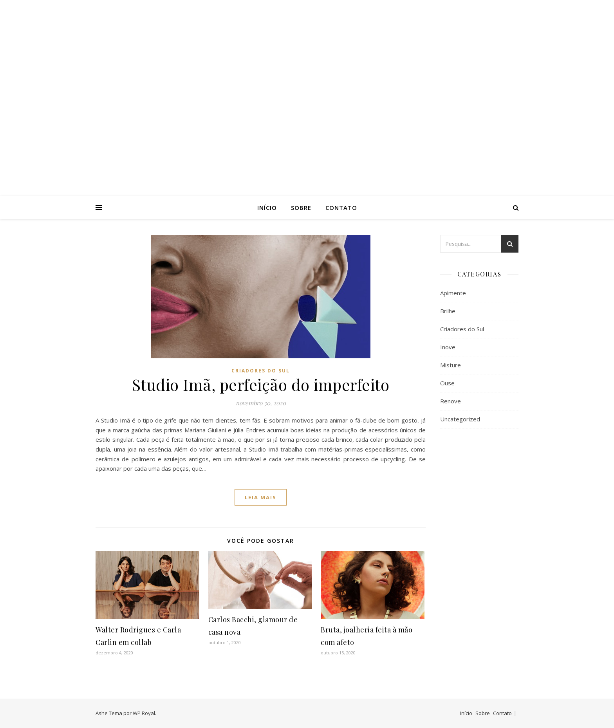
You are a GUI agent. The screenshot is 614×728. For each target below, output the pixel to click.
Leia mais (260, 497)
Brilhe (447, 311)
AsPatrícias (307, 90)
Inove (447, 347)
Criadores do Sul (260, 370)
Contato (341, 207)
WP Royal (144, 713)
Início (267, 207)
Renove (450, 401)
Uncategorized (460, 419)
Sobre (301, 207)
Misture (450, 365)
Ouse (447, 383)
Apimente (453, 293)
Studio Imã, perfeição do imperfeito (261, 384)
